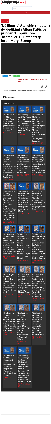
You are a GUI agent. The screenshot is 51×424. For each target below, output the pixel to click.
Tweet (10, 76)
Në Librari (5, 21)
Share (5, 76)
